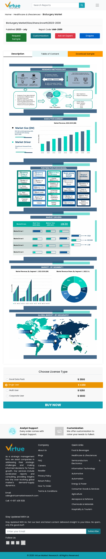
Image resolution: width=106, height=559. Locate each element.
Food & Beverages (80, 450)
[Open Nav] (97, 5)
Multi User (14, 390)
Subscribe (93, 531)
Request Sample (16, 37)
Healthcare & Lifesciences (27, 14)
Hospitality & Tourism (82, 509)
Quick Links (77, 445)
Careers (42, 465)
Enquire (90, 35)
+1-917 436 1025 (17, 500)
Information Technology (83, 468)
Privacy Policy (44, 475)
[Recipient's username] (46, 531)
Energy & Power (79, 483)
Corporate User (16, 395)
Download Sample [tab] (85, 53)
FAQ (40, 460)
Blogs (40, 455)
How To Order (44, 486)
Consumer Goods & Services (85, 489)
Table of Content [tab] (50, 53)
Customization (41, 35)
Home (8, 14)
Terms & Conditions (47, 491)
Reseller (41, 470)
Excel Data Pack (17, 379)
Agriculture (77, 494)
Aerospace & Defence (82, 499)
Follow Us (11, 537)
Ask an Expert (65, 35)
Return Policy (44, 481)
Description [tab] (17, 53)
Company (43, 445)
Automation (77, 478)
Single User (14, 384)
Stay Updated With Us (17, 516)
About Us (42, 450)
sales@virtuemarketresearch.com (22, 495)
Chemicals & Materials (82, 504)
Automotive (77, 473)
